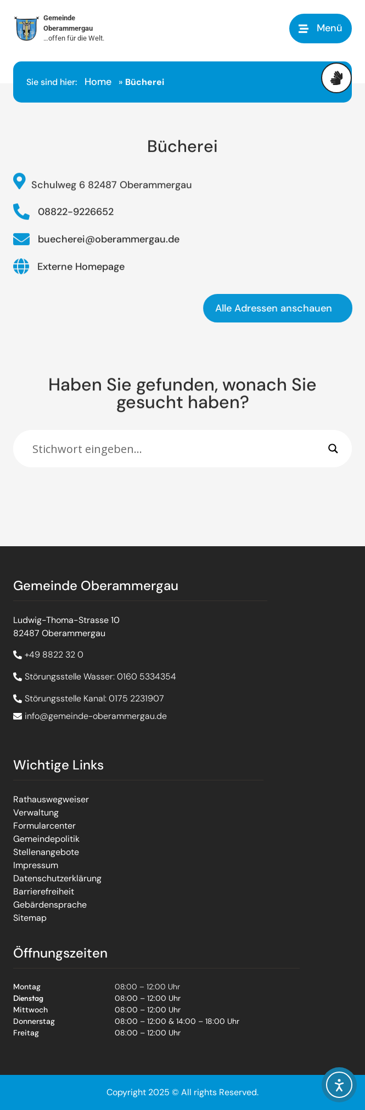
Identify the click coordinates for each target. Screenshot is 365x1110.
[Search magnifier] (333, 448)
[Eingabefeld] (177, 448)
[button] (320, 28)
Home (98, 81)
